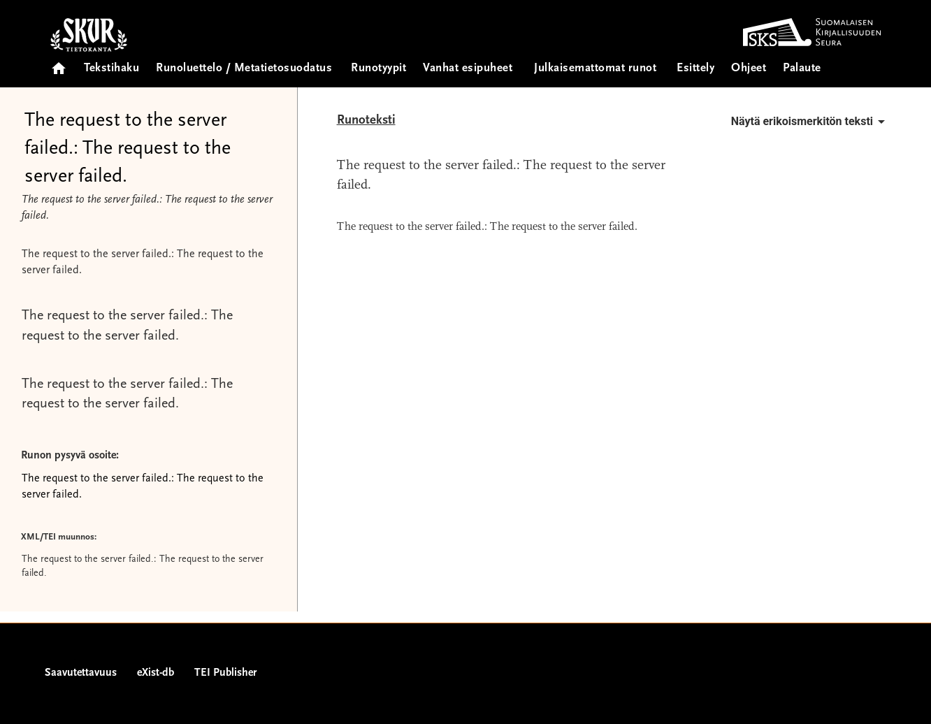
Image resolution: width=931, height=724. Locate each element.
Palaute (802, 69)
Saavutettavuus (81, 673)
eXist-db (155, 673)
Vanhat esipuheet (467, 69)
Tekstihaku (111, 69)
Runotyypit (378, 69)
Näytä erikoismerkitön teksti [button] (810, 121)
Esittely (695, 69)
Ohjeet (748, 69)
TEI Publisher (225, 673)
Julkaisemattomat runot (595, 69)
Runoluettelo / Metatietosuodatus (244, 69)
